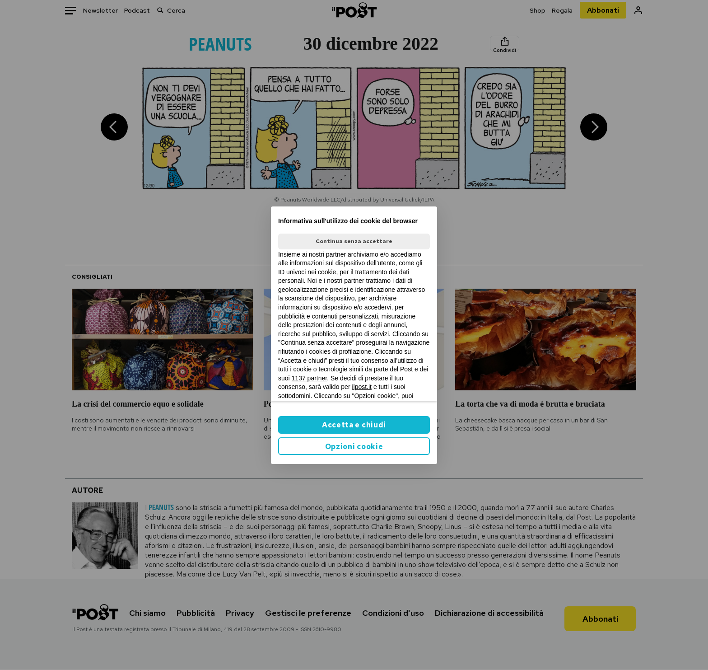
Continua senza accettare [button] (354, 241)
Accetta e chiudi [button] (354, 425)
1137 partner (309, 378)
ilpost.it (362, 386)
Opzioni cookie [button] (354, 446)
